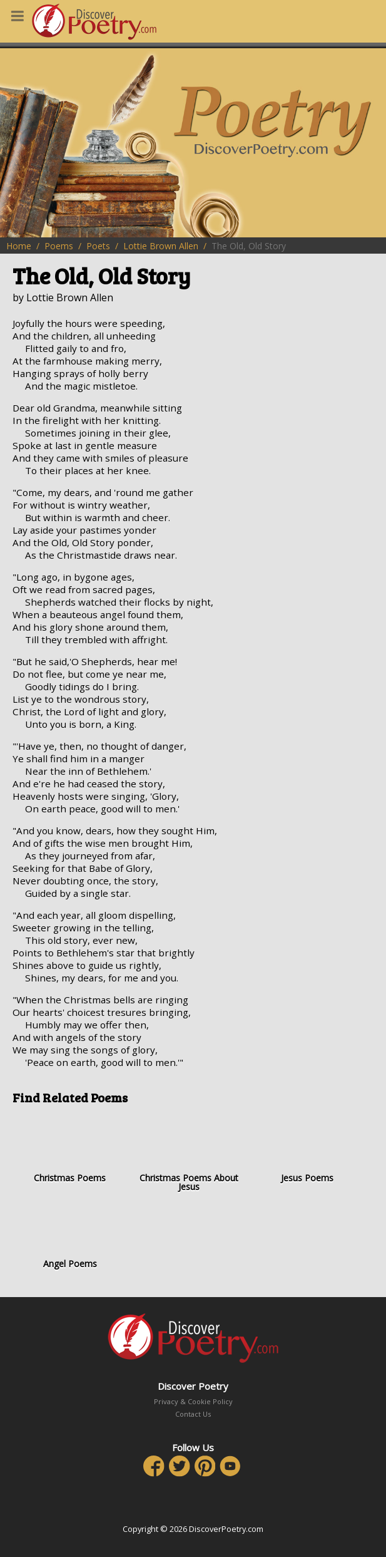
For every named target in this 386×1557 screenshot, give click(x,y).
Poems (58, 246)
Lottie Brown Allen (160, 246)
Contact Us (193, 1414)
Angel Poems (70, 1234)
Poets (98, 246)
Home (18, 246)
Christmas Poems (70, 1149)
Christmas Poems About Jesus (188, 1153)
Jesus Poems (307, 1149)
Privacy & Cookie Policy (193, 1401)
